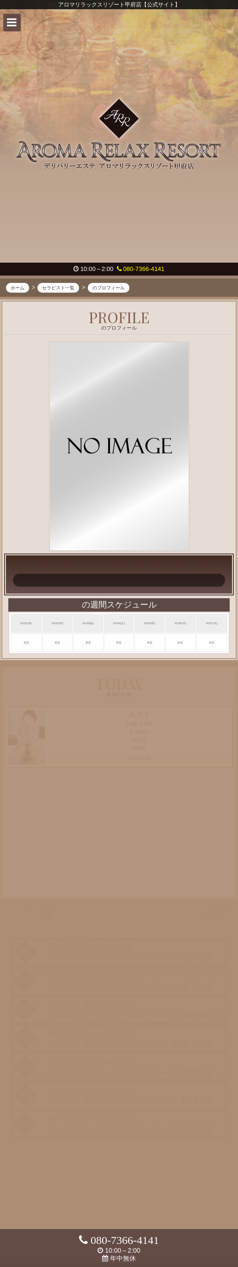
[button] (12, 22)
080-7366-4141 (141, 268)
